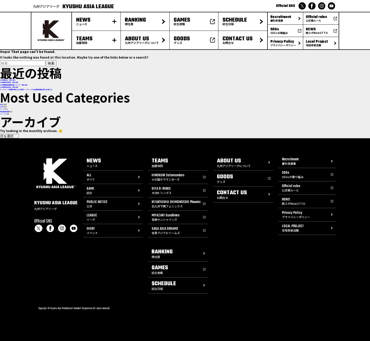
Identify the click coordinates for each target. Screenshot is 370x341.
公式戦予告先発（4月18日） (9, 87)
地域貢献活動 (4, 111)
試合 (1, 104)
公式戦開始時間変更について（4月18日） (14, 85)
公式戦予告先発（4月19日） (9, 82)
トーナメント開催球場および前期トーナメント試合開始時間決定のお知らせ (26, 89)
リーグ (2, 109)
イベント (3, 114)
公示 (1, 107)
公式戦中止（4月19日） (8, 80)
